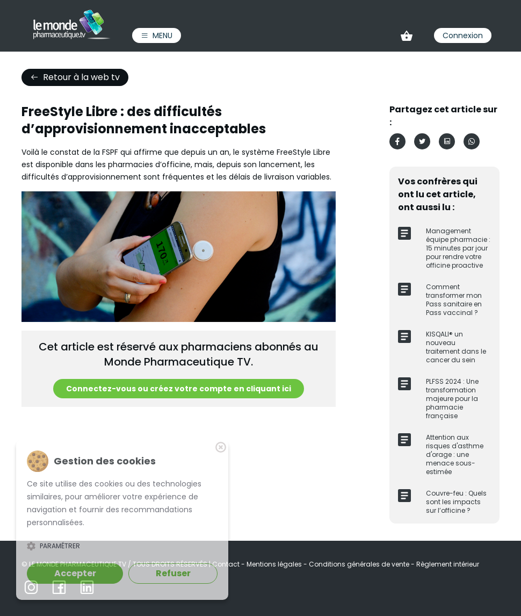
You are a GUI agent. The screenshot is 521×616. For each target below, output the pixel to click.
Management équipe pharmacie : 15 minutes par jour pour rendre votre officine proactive (458, 248)
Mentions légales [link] (275, 564)
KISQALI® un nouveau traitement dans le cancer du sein (456, 347)
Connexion (463, 35)
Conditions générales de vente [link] (360, 564)
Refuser (173, 573)
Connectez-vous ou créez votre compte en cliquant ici (178, 388)
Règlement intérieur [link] (447, 564)
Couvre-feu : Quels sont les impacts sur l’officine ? (456, 502)
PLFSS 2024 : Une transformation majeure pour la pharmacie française (452, 398)
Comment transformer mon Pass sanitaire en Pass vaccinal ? (454, 299)
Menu (156, 35)
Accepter (75, 573)
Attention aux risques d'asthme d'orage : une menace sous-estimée (454, 454)
